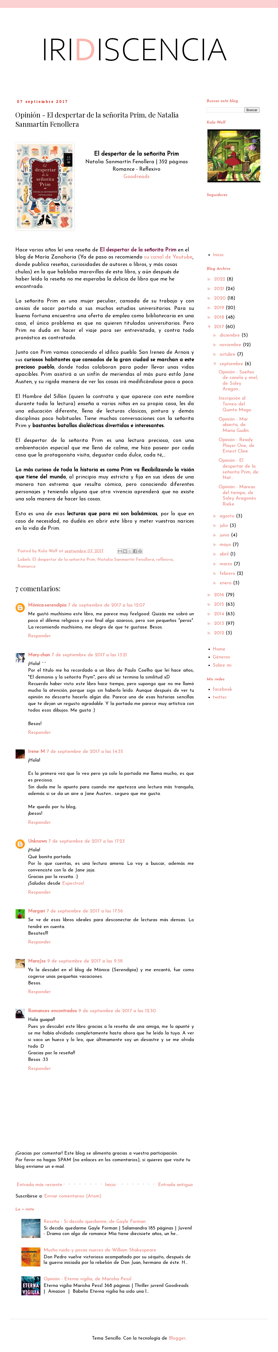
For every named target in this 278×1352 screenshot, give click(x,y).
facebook (222, 689)
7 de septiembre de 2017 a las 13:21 (89, 655)
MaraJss (37, 961)
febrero (228, 573)
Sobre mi (222, 665)
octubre (228, 354)
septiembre (232, 364)
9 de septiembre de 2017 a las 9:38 (85, 961)
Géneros (221, 657)
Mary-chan (39, 655)
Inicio (110, 1184)
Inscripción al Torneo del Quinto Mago (235, 404)
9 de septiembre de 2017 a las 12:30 (117, 1011)
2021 (220, 288)
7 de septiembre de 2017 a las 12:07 (106, 605)
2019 (220, 307)
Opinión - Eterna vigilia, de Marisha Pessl (87, 1279)
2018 (220, 317)
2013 (220, 623)
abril (225, 554)
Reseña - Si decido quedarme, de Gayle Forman (95, 1221)
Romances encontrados (52, 1011)
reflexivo (164, 560)
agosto (228, 516)
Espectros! (73, 883)
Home (219, 649)
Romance (26, 566)
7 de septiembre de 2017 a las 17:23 (86, 841)
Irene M (36, 751)
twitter (220, 697)
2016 (220, 595)
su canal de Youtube (168, 257)
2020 (220, 298)
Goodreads (136, 176)
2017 (219, 326)
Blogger (177, 1338)
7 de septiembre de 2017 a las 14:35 (85, 751)
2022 (220, 279)
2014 (220, 614)
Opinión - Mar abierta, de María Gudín (234, 425)
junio (225, 535)
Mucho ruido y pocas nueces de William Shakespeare (100, 1250)
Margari (36, 911)
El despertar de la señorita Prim (63, 560)
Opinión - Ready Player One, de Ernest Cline (236, 445)
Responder (39, 636)
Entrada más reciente (39, 1184)
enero (226, 583)
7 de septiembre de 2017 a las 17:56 (85, 911)
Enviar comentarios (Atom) (72, 1196)
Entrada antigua (175, 1184)
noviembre (231, 344)
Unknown (37, 841)
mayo (226, 544)
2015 (220, 604)
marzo (227, 564)
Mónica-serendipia (47, 605)
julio (225, 525)
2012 (220, 633)
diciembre (231, 335)
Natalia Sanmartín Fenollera (125, 560)
